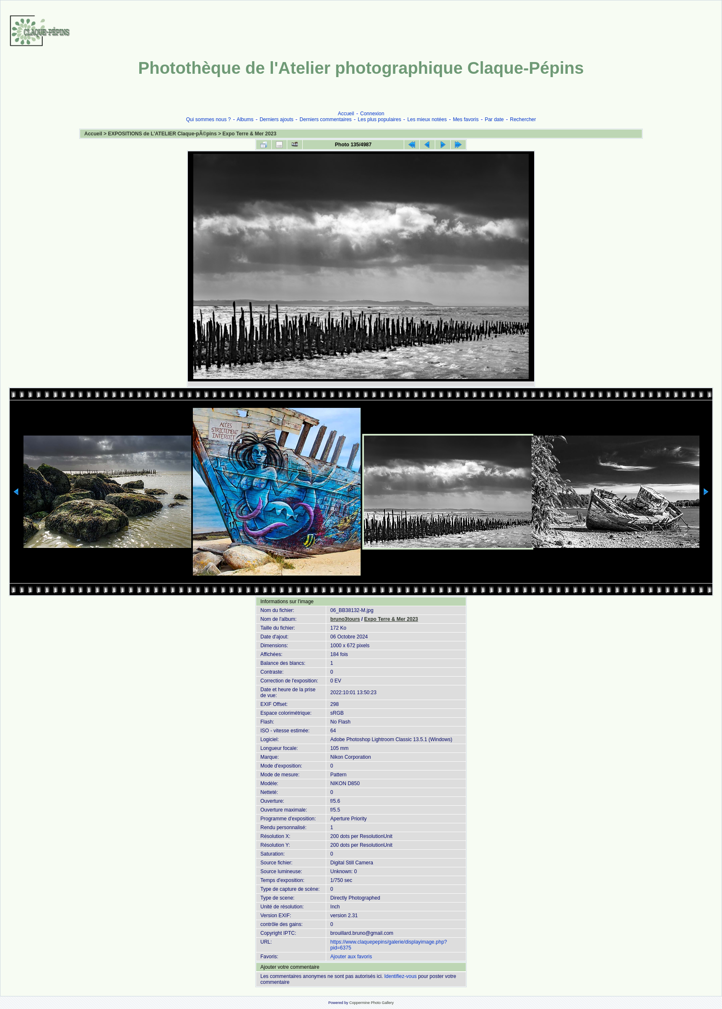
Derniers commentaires (326, 119)
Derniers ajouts (276, 119)
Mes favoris (465, 119)
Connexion (372, 114)
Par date (494, 119)
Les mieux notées (427, 119)
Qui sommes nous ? (208, 119)
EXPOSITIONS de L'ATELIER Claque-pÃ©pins (162, 134)
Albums (244, 119)
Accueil (346, 114)
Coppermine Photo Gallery (371, 1003)
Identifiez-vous (400, 976)
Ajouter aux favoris (351, 957)
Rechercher (523, 119)
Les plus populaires (379, 119)
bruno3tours (345, 619)
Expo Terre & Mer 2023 (250, 134)
